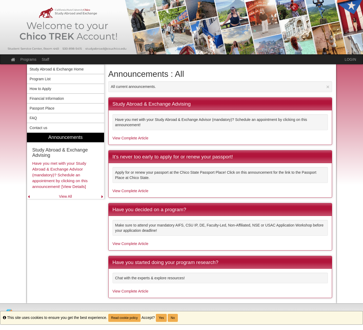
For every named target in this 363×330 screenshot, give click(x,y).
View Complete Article (130, 138)
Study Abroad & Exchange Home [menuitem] (57, 69)
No (173, 318)
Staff (45, 59)
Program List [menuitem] (40, 79)
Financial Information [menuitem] (47, 98)
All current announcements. (220, 87)
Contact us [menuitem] (38, 128)
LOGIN (350, 59)
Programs (28, 59)
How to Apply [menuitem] (40, 89)
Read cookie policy (124, 318)
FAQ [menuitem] (33, 118)
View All (65, 196)
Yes (161, 318)
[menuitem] (65, 166)
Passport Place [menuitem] (42, 108)
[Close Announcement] (327, 86)
